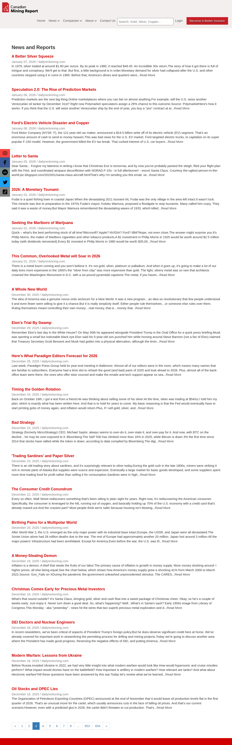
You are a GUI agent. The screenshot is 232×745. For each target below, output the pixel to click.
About (91, 20)
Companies (72, 20)
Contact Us (107, 20)
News (54, 20)
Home (41, 20)
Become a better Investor (207, 21)
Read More (147, 75)
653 (87, 726)
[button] (5, 153)
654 (97, 726)
